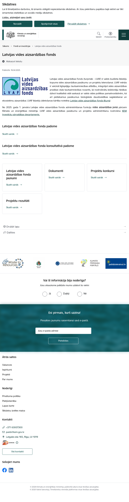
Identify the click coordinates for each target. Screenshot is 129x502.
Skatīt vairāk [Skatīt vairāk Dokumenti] (55, 177)
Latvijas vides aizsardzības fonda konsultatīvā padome (38, 146)
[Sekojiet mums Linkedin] (11, 470)
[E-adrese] (8, 442)
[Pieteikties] (63, 341)
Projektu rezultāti (17, 201)
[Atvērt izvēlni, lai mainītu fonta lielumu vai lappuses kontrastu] (110, 35)
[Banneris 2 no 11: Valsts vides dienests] (39, 263)
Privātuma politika (11, 396)
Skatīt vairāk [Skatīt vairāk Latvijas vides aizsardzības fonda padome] (8, 134)
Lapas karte (8, 405)
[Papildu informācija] (17, 442)
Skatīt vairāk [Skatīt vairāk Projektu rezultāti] (12, 207)
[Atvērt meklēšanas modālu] (98, 35)
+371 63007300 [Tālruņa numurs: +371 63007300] (14, 427)
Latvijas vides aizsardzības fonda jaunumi (18, 174)
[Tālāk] (122, 263)
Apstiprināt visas (49, 23)
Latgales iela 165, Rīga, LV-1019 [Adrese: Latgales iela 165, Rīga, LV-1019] (22, 436)
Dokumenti (56, 171)
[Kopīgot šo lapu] (64, 232)
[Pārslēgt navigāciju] (123, 35)
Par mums (7, 379)
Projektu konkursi (102, 171)
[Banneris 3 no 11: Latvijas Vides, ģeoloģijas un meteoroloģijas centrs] (64, 263)
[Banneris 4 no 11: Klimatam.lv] (90, 263)
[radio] (46, 293)
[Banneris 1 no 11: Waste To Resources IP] (13, 263)
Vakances (7, 364)
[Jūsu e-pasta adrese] (63, 331)
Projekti (6, 374)
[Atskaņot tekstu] (14, 61)
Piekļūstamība (9, 400)
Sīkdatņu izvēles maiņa (13, 410)
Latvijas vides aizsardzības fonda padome (29, 126)
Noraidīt (17, 23)
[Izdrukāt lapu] (64, 226)
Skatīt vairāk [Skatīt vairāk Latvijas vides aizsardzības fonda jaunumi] (12, 184)
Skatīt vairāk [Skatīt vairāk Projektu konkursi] (97, 177)
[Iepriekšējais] (6, 263)
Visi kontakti (17, 451)
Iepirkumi (7, 369)
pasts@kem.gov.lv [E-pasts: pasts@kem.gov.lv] (15, 432)
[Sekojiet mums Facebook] (4, 470)
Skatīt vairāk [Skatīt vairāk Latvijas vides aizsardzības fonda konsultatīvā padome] (8, 153)
